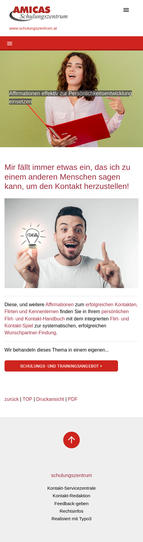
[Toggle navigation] (126, 10)
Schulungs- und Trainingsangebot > (61, 366)
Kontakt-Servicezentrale (71, 488)
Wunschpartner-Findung (30, 332)
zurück (12, 399)
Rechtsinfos (71, 511)
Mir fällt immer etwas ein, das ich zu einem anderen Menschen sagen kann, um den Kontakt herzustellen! (67, 177)
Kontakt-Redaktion (71, 495)
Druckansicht (50, 399)
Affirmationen (59, 304)
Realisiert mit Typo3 (71, 518)
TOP (27, 399)
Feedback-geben (71, 503)
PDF (73, 399)
